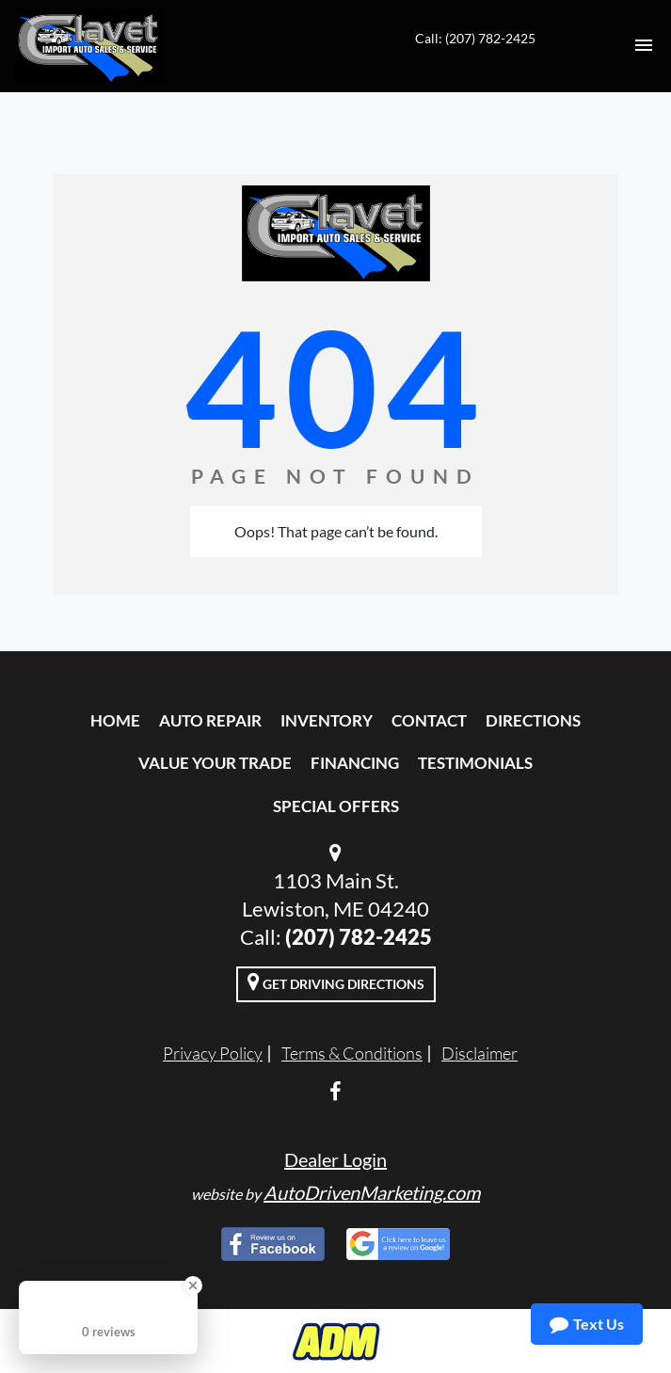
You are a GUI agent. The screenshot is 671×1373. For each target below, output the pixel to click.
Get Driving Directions (336, 981)
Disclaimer (479, 1053)
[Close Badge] (193, 1285)
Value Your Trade (215, 763)
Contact (429, 720)
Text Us (587, 1324)
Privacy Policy (213, 1053)
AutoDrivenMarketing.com (372, 1192)
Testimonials (475, 763)
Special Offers (336, 806)
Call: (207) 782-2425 (475, 38)
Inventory (326, 720)
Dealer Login (335, 1159)
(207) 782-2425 (358, 937)
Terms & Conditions (352, 1053)
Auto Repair (210, 720)
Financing (355, 763)
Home (115, 720)
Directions (533, 720)
